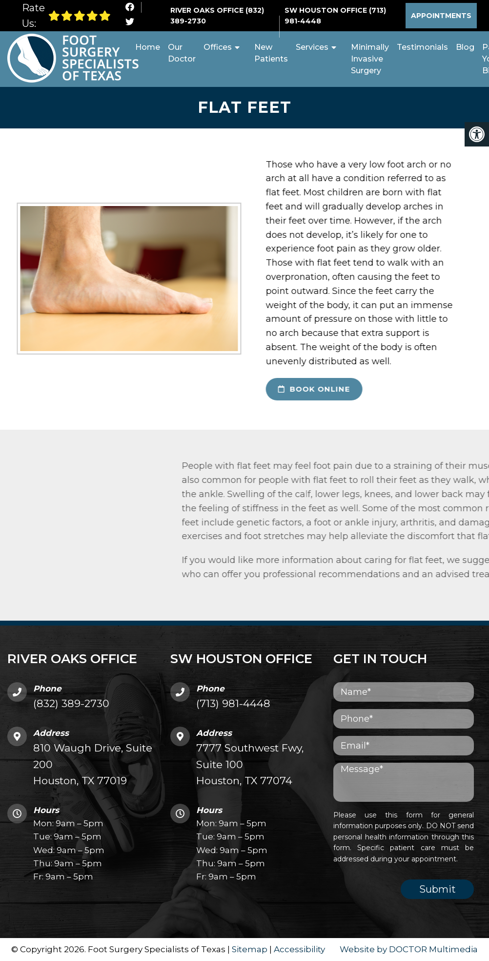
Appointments (441, 15)
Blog (465, 47)
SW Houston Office (327, 10)
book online (297, 389)
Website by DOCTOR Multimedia (409, 949)
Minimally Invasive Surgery (370, 58)
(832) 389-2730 (71, 704)
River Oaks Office (207, 10)
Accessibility (299, 949)
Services (312, 47)
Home (147, 47)
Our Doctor (182, 52)
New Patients (271, 52)
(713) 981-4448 (233, 704)
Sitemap (249, 949)
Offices (218, 47)
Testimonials (422, 47)
